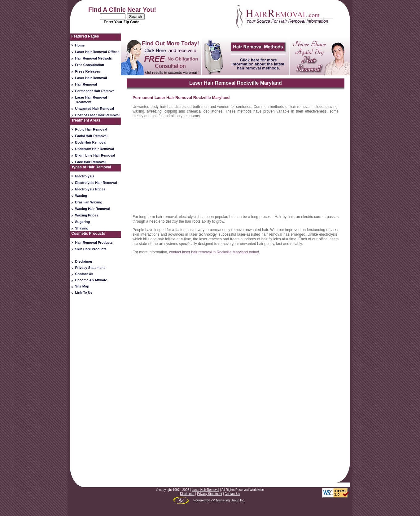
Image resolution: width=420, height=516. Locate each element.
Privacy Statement (90, 267)
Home (80, 45)
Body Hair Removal (91, 142)
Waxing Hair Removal (92, 209)
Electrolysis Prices (90, 189)
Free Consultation (89, 65)
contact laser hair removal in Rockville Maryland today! (214, 252)
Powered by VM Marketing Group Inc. (219, 500)
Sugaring (82, 222)
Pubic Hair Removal (91, 129)
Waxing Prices (86, 215)
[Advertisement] (95, 394)
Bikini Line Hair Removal (95, 155)
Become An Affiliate (91, 280)
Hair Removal (86, 84)
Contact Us (84, 274)
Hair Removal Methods (93, 58)
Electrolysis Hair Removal (96, 183)
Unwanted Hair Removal (94, 108)
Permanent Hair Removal (95, 91)
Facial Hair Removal (91, 136)
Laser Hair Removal (91, 78)
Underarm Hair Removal (94, 149)
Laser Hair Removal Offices (97, 52)
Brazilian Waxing (89, 202)
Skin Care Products (91, 249)
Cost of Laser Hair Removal (97, 115)
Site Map (82, 286)
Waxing (81, 196)
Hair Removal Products (94, 242)
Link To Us (83, 292)
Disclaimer (84, 261)
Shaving (82, 228)
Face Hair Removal (90, 162)
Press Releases (87, 71)
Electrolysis (84, 176)
